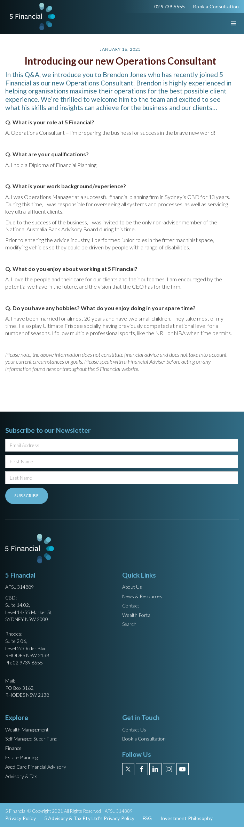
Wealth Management (27, 730)
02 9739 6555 (169, 6)
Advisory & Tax (21, 776)
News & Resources (142, 596)
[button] (227, 23)
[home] (30, 16)
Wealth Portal (136, 615)
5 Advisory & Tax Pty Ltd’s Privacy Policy (89, 818)
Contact (130, 606)
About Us (132, 587)
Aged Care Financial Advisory (35, 767)
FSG (147, 818)
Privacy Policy (20, 818)
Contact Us (134, 730)
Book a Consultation (216, 6)
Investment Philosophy (186, 818)
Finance (13, 748)
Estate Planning (21, 757)
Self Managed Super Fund (31, 739)
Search (129, 624)
